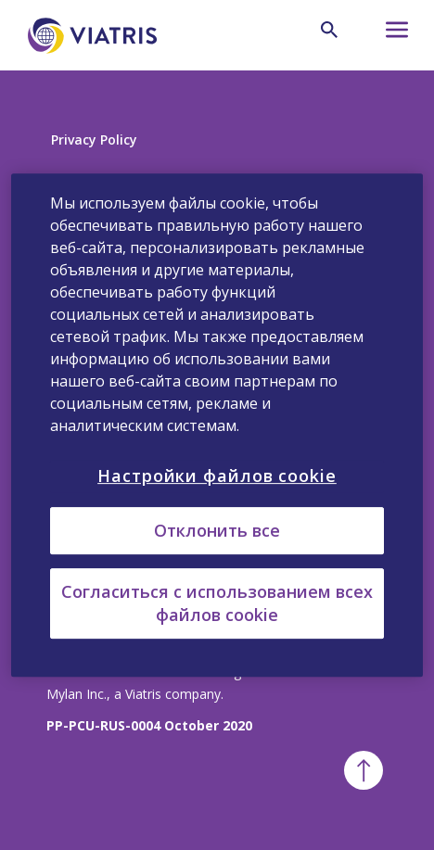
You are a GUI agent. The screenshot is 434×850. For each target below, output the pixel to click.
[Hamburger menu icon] (385, 35)
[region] (217, 425)
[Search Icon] (329, 30)
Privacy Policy (94, 139)
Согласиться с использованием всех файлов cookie (217, 603)
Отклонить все (217, 530)
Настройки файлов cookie (217, 475)
